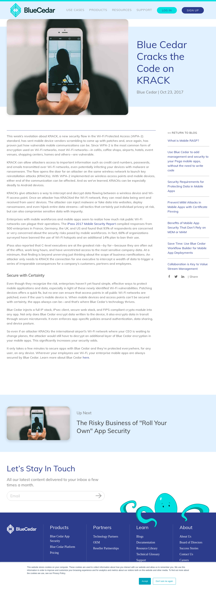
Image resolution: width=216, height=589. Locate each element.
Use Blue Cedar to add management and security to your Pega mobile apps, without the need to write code (188, 161)
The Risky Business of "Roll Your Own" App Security (122, 427)
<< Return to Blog (182, 132)
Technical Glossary (148, 554)
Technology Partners (105, 536)
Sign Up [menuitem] (193, 10)
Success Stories (189, 548)
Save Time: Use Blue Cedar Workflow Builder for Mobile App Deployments (187, 248)
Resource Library (146, 548)
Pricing (54, 552)
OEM (96, 542)
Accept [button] (145, 581)
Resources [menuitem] (122, 10)
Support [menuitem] (144, 10)
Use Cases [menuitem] (75, 10)
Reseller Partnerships (106, 548)
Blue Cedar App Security (60, 539)
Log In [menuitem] (167, 10)
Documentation (145, 542)
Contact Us (186, 554)
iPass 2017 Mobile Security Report (91, 224)
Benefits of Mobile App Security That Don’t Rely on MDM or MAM (187, 227)
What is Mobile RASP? (183, 140)
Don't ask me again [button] (164, 581)
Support (141, 560)
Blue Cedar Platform (62, 546)
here (86, 357)
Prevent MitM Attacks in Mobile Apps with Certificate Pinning (187, 206)
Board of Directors (191, 542)
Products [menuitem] (98, 10)
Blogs (139, 536)
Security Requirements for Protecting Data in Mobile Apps (186, 186)
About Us (185, 536)
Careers (184, 560)
